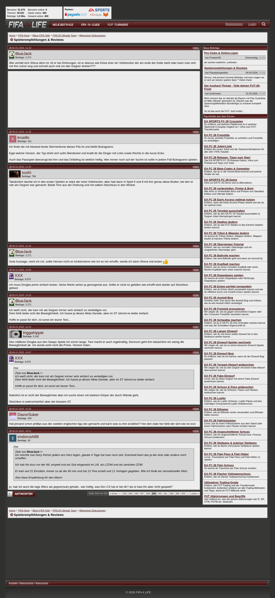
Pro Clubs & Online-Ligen (221, 53)
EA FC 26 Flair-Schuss (219, 465)
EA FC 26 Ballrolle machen (222, 255)
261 (165, 493)
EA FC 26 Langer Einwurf (221, 331)
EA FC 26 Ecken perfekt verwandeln (228, 286)
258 (148, 493)
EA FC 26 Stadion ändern (221, 222)
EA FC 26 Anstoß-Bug (218, 297)
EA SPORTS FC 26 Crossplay (223, 121)
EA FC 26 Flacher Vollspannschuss (227, 473)
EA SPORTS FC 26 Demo (220, 179)
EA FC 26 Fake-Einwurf (219, 375)
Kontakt (13, 583)
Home (12, 35)
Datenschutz (27, 583)
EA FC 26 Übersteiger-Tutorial (224, 244)
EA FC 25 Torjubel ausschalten (224, 210)
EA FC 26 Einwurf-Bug (219, 353)
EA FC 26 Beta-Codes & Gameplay (227, 168)
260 (160, 493)
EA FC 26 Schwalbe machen (222, 320)
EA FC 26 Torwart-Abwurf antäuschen (229, 364)
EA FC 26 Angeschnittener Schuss (227, 431)
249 (136, 493)
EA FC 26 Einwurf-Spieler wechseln (227, 342)
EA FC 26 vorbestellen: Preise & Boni (229, 188)
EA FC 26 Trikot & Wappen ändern (226, 233)
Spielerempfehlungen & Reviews (226, 68)
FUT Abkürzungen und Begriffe (225, 496)
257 (142, 493)
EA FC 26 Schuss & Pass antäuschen (229, 387)
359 (183, 493)
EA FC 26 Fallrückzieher (220, 420)
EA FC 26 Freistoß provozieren (224, 308)
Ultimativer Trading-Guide (221, 482)
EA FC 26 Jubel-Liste (218, 146)
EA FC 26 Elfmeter (216, 409)
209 (130, 493)
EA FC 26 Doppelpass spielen (223, 275)
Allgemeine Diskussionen (92, 35)
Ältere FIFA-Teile (41, 35)
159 (124, 493)
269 (171, 493)
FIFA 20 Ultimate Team (64, 35)
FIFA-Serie (24, 35)
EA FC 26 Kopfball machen (222, 264)
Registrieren (234, 24)
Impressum (41, 583)
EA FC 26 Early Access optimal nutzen (229, 199)
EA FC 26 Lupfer (215, 398)
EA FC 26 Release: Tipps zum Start (227, 157)
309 (177, 493)
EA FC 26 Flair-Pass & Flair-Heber (226, 454)
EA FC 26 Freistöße (217, 135)
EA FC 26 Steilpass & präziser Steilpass (230, 443)
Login (252, 24)
